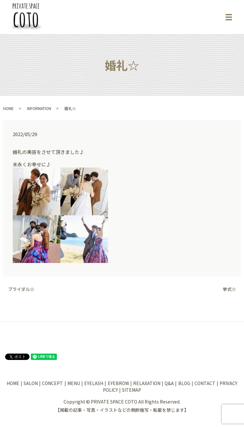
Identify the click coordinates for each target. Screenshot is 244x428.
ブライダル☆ (21, 289)
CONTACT (204, 383)
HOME (8, 108)
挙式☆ (229, 289)
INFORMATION (39, 108)
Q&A (169, 383)
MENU (73, 383)
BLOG (184, 383)
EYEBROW (118, 383)
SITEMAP (131, 390)
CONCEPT (52, 383)
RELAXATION (146, 383)
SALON (31, 383)
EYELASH (93, 383)
